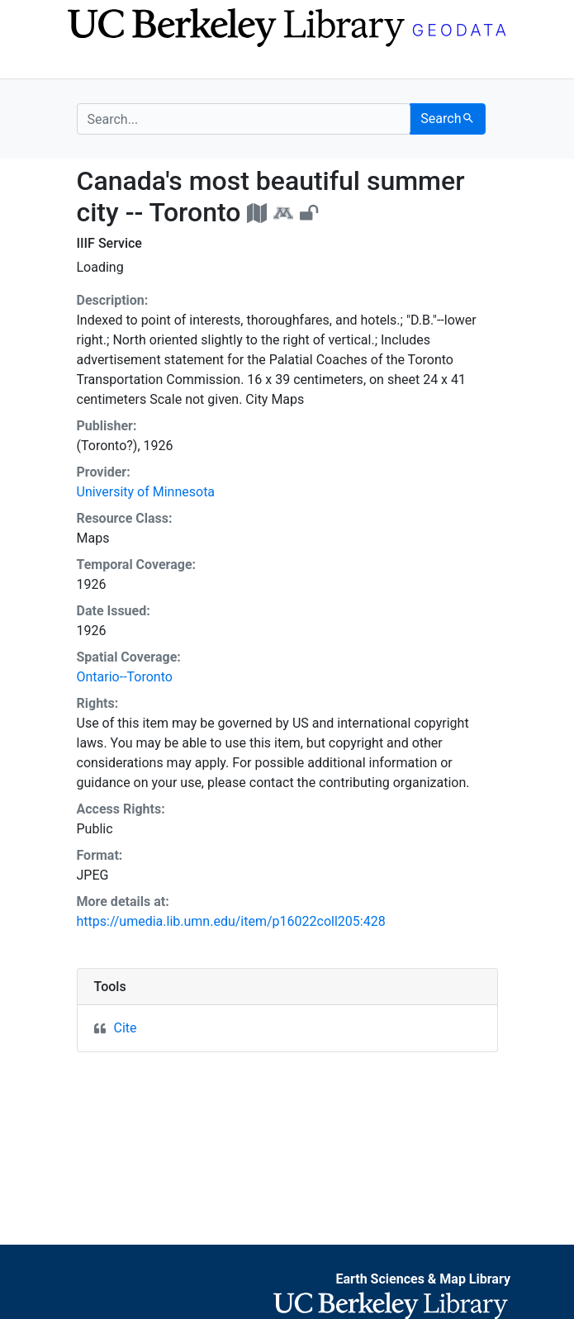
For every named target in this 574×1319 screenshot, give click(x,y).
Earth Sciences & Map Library (422, 1279)
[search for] (244, 119)
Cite (125, 1028)
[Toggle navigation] (87, 64)
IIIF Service (109, 243)
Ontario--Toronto (125, 677)
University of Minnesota (146, 492)
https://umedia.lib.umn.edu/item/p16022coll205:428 (231, 921)
